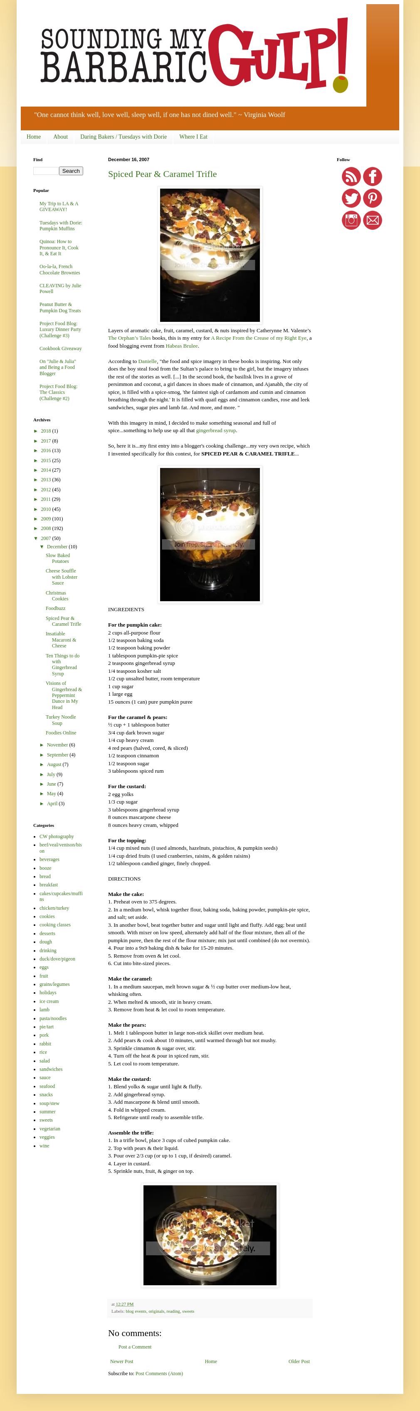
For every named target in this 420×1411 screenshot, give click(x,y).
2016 (46, 450)
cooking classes (55, 925)
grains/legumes (55, 984)
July (52, 774)
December (58, 547)
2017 (46, 441)
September (58, 755)
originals (156, 1311)
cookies (47, 916)
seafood (47, 1086)
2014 (46, 470)
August (55, 764)
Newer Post (121, 1361)
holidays (48, 992)
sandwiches (51, 1069)
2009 (46, 519)
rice (43, 1052)
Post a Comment (135, 1347)
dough (46, 942)
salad (45, 1061)
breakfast (49, 885)
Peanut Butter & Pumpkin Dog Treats (60, 307)
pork (44, 1035)
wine (44, 1146)
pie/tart (47, 1027)
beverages (49, 859)
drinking (48, 950)
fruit (44, 976)
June (52, 784)
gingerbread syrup (216, 430)
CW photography (57, 836)
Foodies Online (61, 733)
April (53, 803)
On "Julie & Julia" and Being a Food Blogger (58, 367)
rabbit (45, 1044)
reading (173, 1311)
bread (45, 876)
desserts (47, 933)
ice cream (49, 1001)
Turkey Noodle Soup (61, 720)
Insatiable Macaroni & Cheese (61, 640)
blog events (136, 1311)
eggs (44, 967)
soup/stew (49, 1103)
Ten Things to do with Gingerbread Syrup (62, 665)
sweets (188, 1311)
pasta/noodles (53, 1018)
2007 (46, 538)
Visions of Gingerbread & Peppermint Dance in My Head (64, 695)
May (52, 793)
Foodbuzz (55, 608)
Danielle (147, 361)
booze (46, 868)
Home (34, 137)
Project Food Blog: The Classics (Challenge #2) (58, 392)
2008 (46, 528)
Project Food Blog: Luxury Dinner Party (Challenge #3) (60, 329)
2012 (46, 490)
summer (48, 1112)
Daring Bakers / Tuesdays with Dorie (123, 137)
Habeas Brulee (182, 346)
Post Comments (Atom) (159, 1373)
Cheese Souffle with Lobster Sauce (61, 577)
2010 (46, 509)
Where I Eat (193, 137)
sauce (45, 1077)
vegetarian (50, 1129)
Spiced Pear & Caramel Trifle (162, 174)
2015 (46, 460)
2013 (46, 480)
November (58, 745)
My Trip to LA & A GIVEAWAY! (59, 206)
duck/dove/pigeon (57, 959)
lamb (44, 1010)
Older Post (299, 1361)
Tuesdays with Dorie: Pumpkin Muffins (61, 225)
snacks (46, 1094)
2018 (46, 431)
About (60, 137)
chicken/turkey (54, 908)
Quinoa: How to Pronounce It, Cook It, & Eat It (59, 247)
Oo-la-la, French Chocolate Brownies (60, 269)
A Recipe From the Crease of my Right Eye (258, 338)
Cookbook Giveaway (61, 348)
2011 (46, 499)
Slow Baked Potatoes (58, 558)
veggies (47, 1137)
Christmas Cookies (57, 596)
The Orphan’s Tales (129, 338)
